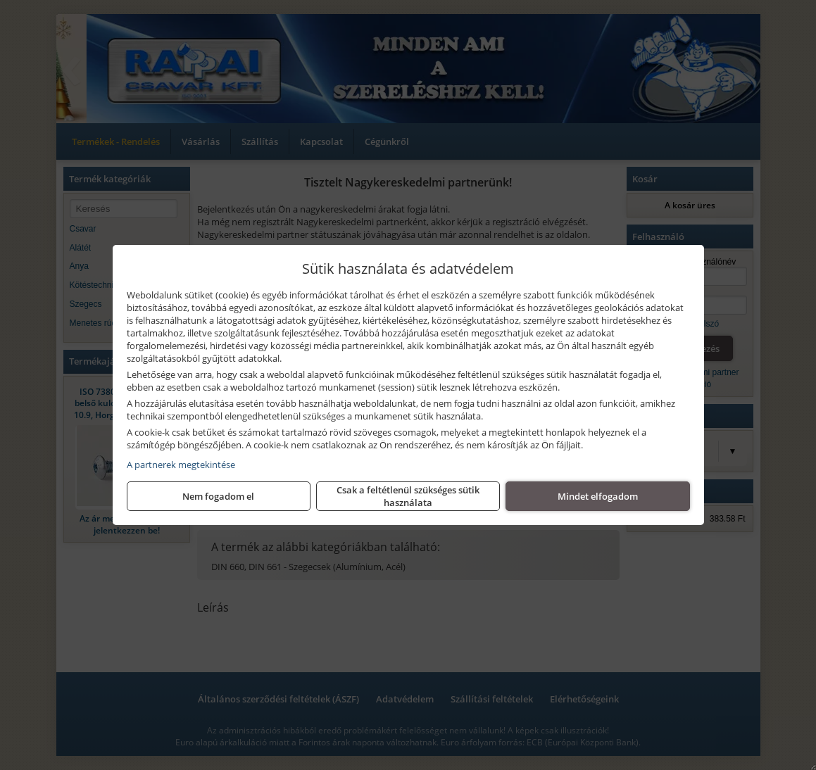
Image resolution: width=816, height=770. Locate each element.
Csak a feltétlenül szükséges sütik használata (408, 496)
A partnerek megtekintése (181, 464)
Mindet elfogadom (598, 496)
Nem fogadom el (218, 496)
